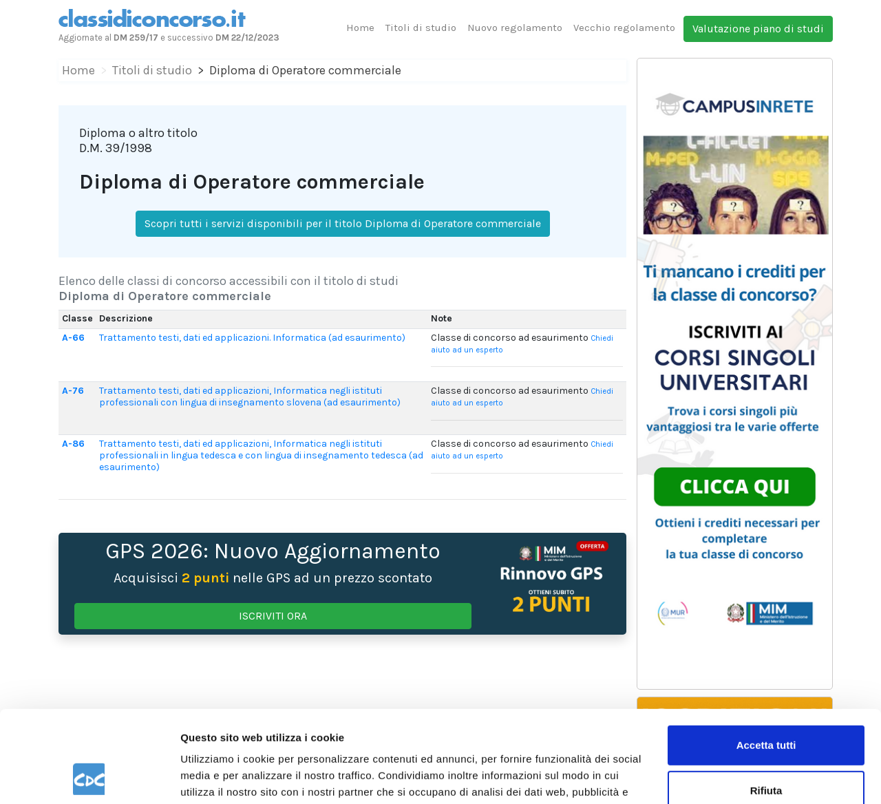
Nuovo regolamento (514, 27)
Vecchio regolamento (624, 27)
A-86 (73, 443)
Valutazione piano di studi (758, 28)
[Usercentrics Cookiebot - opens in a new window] (89, 777)
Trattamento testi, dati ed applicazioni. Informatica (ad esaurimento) (252, 337)
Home (360, 27)
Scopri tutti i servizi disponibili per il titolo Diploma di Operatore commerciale (343, 223)
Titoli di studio (420, 27)
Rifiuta (766, 704)
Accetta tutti (766, 659)
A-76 (73, 390)
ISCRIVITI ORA (273, 615)
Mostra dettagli (217, 777)
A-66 (73, 337)
